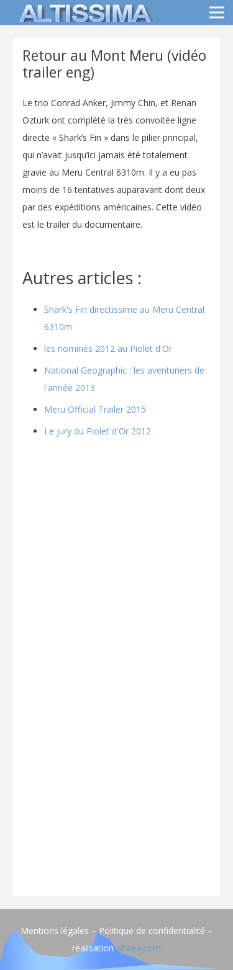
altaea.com (138, 948)
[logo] (83, 12)
